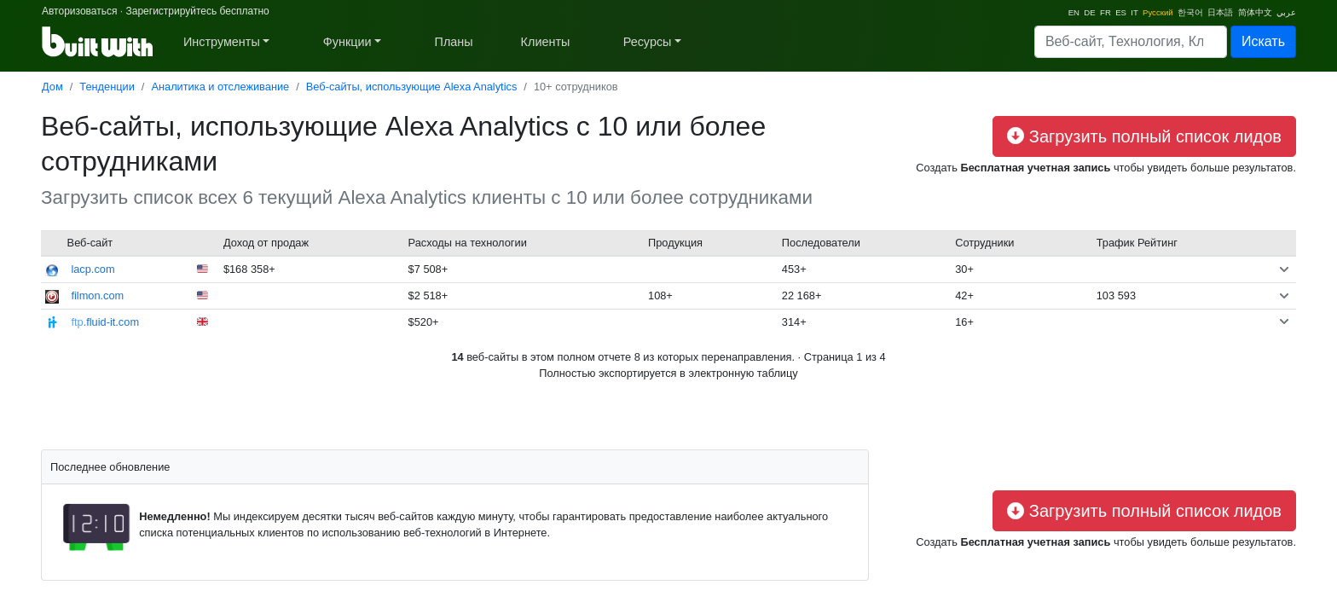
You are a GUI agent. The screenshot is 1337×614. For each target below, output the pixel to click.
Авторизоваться (79, 11)
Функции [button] (347, 42)
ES (1120, 12)
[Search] (1130, 42)
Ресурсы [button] (647, 42)
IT (1134, 12)
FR (1105, 12)
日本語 (1220, 12)
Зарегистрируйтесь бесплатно (197, 11)
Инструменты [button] (221, 42)
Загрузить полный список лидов (1144, 136)
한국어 (1190, 12)
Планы (454, 42)
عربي (1286, 12)
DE (1089, 12)
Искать (1263, 41)
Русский (1158, 12)
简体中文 (1255, 12)
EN (1073, 12)
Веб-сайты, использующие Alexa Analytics (412, 86)
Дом (52, 86)
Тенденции (107, 86)
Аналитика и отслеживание (220, 86)
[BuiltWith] (98, 42)
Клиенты (545, 42)
